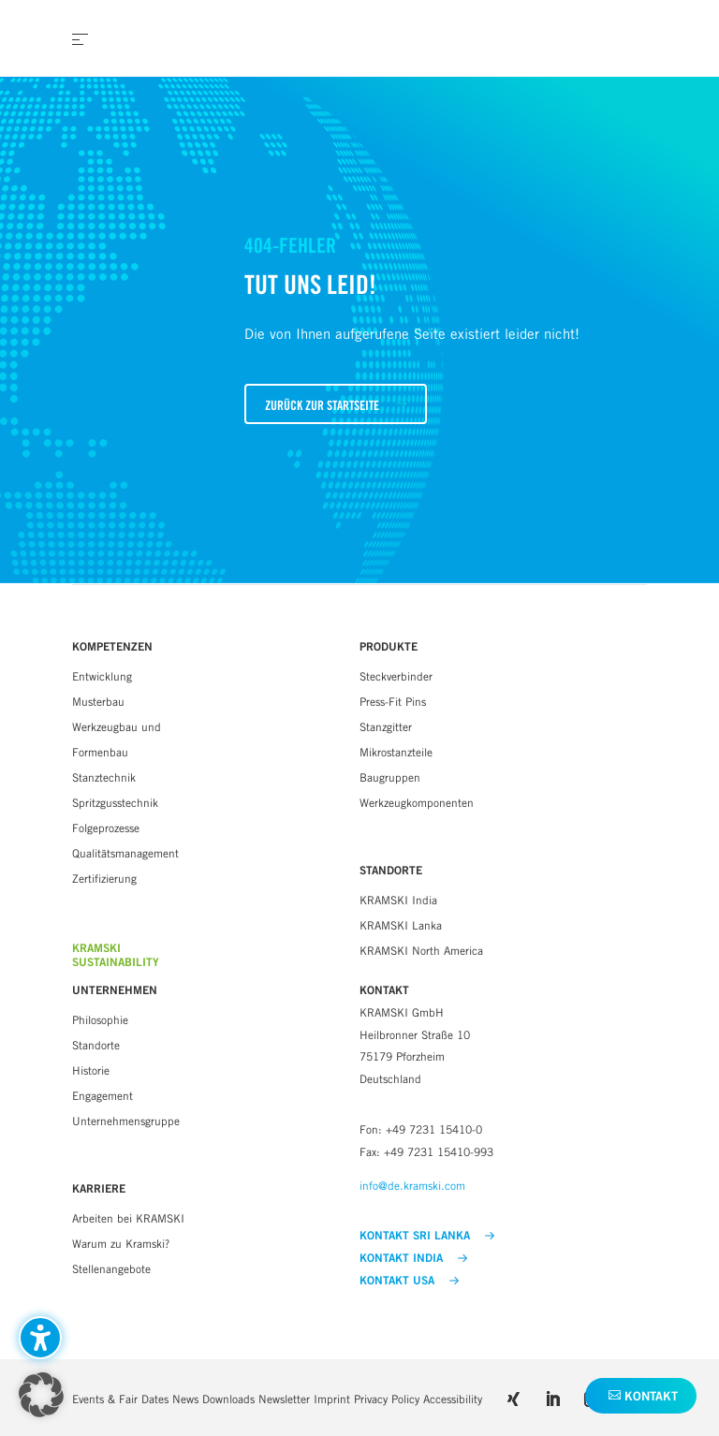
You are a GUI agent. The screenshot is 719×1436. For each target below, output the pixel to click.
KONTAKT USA (409, 1280)
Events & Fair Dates (120, 1399)
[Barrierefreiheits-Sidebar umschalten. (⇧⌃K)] (40, 1337)
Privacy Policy (386, 1399)
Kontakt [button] (651, 1395)
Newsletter (284, 1399)
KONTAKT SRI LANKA (427, 1235)
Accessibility (452, 1399)
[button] (335, 404)
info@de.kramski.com (412, 1186)
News (185, 1399)
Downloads (228, 1399)
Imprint (332, 1399)
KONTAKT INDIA (413, 1258)
